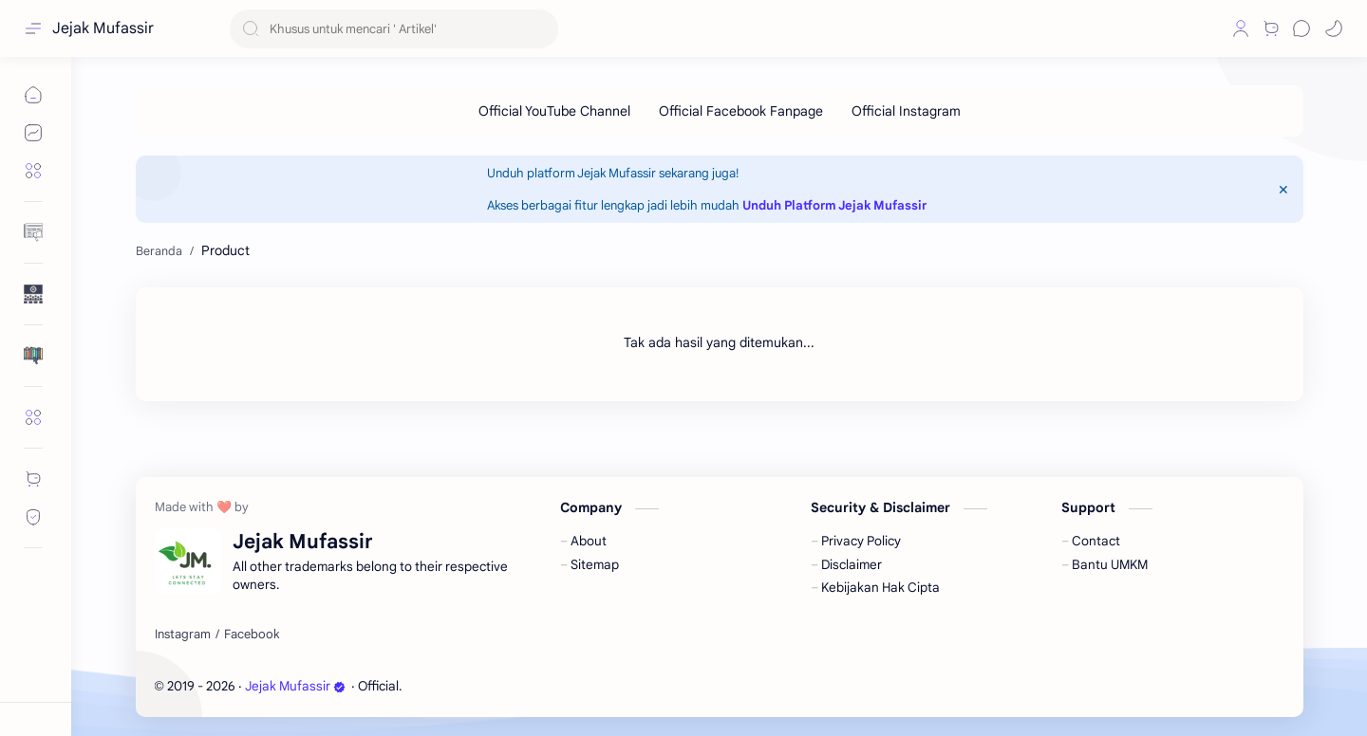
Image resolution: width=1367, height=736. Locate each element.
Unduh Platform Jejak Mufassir (834, 205)
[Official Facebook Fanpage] (741, 111)
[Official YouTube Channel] (554, 111)
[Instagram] (183, 634)
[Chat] (1301, 28)
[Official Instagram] (906, 111)
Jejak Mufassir (103, 28)
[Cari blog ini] (394, 28)
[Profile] (1241, 28)
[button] (1208, 28)
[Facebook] (251, 634)
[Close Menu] (1283, 189)
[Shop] (1271, 28)
